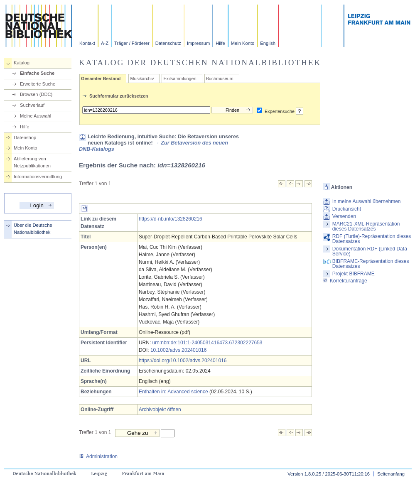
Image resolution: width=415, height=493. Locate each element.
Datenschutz (168, 43)
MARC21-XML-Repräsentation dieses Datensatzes (366, 226)
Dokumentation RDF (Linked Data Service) (369, 251)
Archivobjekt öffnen (160, 409)
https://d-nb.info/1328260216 (170, 219)
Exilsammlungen (179, 78)
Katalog (21, 62)
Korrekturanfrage (345, 281)
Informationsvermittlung (38, 176)
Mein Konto (243, 43)
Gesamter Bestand (100, 78)
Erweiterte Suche (37, 83)
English (267, 43)
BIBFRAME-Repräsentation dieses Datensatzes (370, 263)
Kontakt (87, 43)
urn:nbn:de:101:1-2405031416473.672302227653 (207, 343)
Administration (98, 456)
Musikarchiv (142, 78)
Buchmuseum (219, 78)
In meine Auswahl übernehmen (366, 201)
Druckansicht (346, 209)
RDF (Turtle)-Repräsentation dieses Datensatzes (371, 238)
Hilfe (220, 43)
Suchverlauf (32, 105)
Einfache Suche (37, 73)
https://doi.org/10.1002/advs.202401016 (183, 360)
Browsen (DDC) (36, 94)
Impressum (198, 43)
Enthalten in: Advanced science (173, 392)
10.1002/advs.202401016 (178, 350)
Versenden (344, 216)
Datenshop (25, 137)
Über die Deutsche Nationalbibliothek (33, 229)
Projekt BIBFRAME (353, 274)
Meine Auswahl (35, 115)
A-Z (104, 43)
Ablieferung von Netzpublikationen (32, 162)
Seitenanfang (391, 473)
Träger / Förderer (132, 43)
